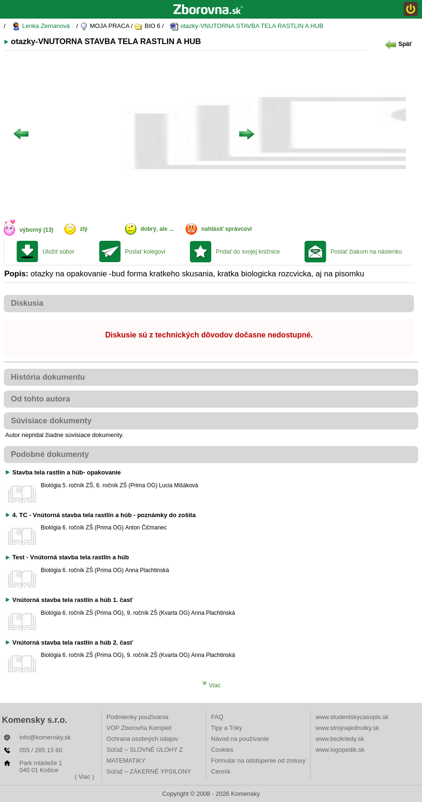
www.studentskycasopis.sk (351, 716)
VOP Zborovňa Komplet (139, 727)
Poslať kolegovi (145, 251)
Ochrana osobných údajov (142, 738)
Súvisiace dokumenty (51, 420)
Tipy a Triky (226, 727)
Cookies (222, 749)
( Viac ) (84, 776)
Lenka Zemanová (41, 26)
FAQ (217, 716)
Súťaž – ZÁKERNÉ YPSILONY (149, 771)
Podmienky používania (138, 716)
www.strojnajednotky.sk (347, 727)
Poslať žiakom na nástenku (366, 251)
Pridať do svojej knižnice (248, 251)
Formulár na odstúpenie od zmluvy (258, 760)
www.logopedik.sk (339, 749)
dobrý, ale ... (157, 229)
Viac (211, 685)
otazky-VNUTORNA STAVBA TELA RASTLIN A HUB (246, 26)
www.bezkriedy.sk (339, 738)
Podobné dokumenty (50, 454)
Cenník (221, 771)
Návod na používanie (240, 738)
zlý (84, 229)
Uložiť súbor (58, 251)
